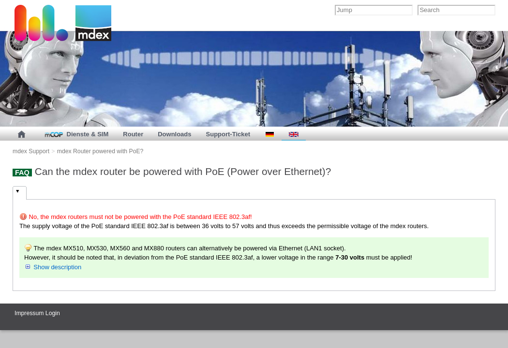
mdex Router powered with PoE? (100, 151)
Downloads (174, 134)
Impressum (29, 313)
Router (133, 134)
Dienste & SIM (75, 134)
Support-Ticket (228, 134)
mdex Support (31, 151)
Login (52, 313)
